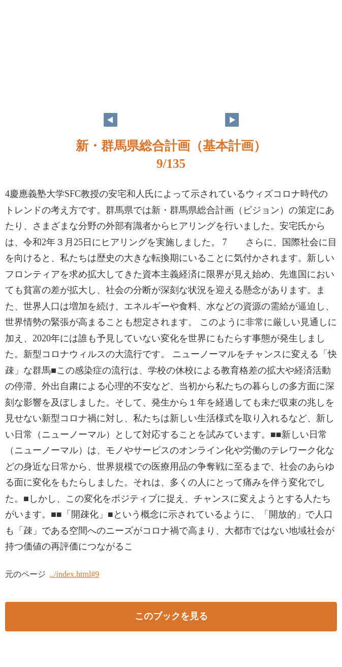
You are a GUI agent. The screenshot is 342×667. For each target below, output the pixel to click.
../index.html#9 (74, 574)
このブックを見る (171, 616)
